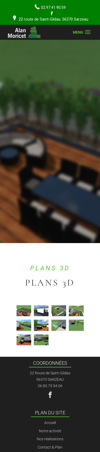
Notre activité (50, 431)
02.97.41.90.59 (53, 7)
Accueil (50, 423)
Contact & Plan (50, 447)
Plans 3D (50, 268)
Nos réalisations (50, 439)
